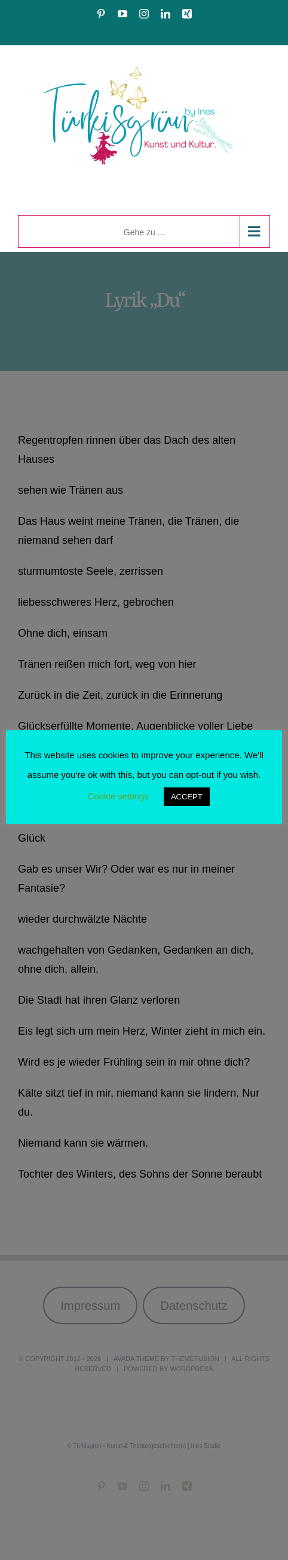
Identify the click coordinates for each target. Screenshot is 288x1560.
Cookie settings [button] (118, 796)
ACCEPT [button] (187, 796)
